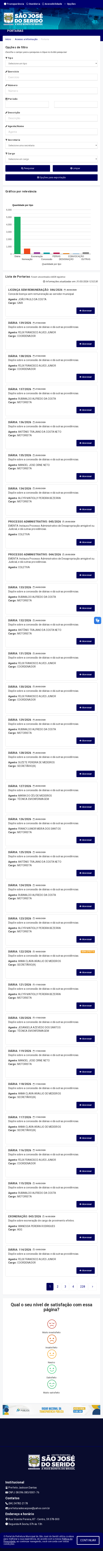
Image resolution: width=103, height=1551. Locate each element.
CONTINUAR (88, 1540)
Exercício (12, 71)
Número (11, 85)
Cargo (10, 153)
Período (11, 99)
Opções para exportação (51, 177)
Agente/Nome (14, 126)
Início (8, 39)
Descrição (12, 112)
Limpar (75, 168)
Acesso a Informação (26, 39)
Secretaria (12, 140)
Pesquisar (27, 168)
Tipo (9, 58)
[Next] (83, 1286)
